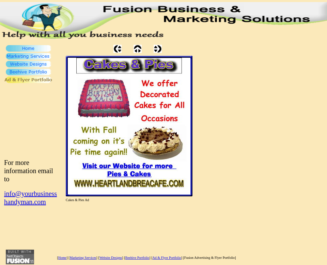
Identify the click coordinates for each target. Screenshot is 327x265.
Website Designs (110, 258)
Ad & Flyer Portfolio (167, 258)
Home (62, 258)
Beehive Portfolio (137, 258)
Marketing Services (82, 258)
